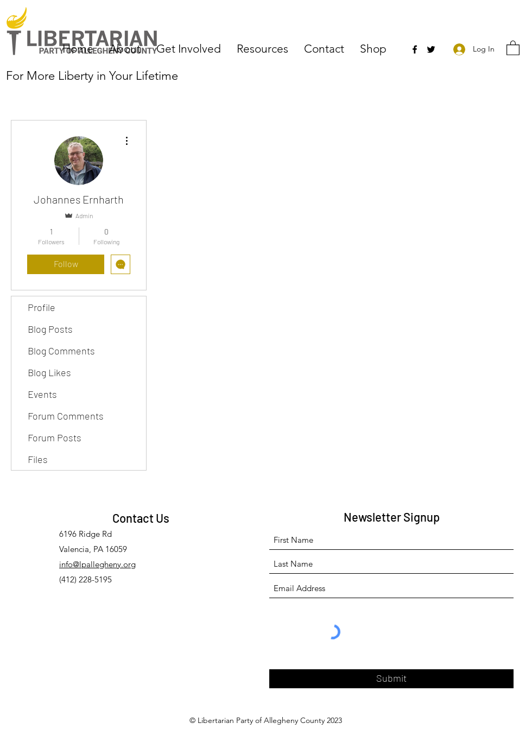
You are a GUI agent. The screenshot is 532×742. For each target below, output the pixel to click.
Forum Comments (66, 416)
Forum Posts (54, 437)
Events (42, 394)
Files (38, 459)
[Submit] (391, 678)
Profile (41, 307)
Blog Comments (61, 351)
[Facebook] (414, 49)
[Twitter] (431, 49)
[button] (127, 48)
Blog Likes (49, 372)
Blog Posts (50, 329)
